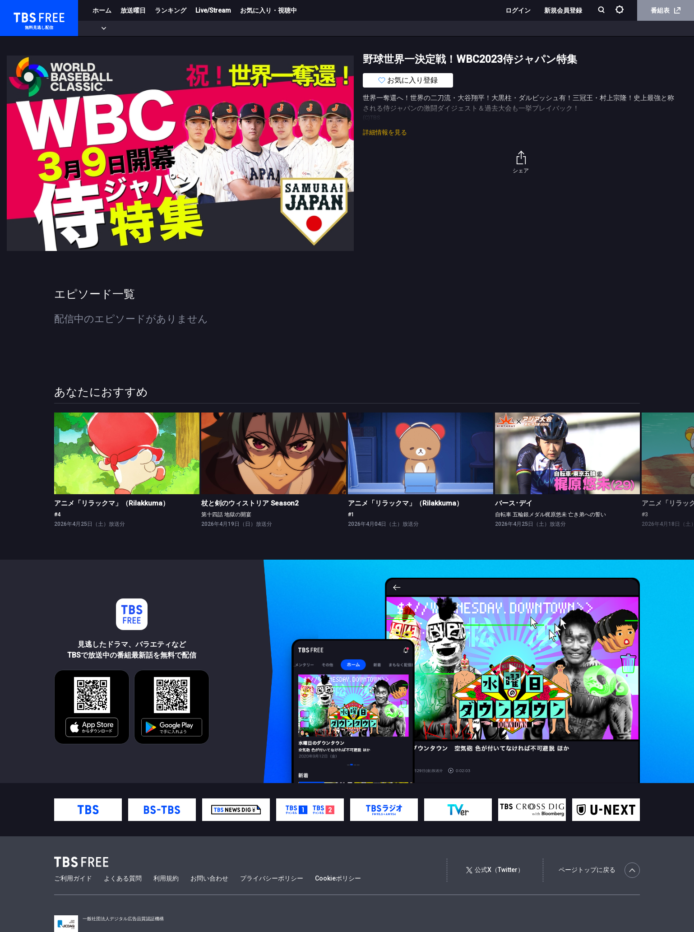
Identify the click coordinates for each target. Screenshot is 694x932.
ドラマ (182, 28)
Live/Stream (213, 10)
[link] (126, 453)
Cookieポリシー (338, 878)
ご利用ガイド (73, 878)
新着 (98, 28)
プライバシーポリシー (271, 878)
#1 (351, 514)
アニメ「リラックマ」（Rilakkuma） (111, 503)
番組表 (665, 10)
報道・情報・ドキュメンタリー (298, 28)
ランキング (170, 10)
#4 (57, 514)
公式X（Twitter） (495, 869)
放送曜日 (133, 10)
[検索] (602, 10)
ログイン (518, 10)
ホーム (102, 10)
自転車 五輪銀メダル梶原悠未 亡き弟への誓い (550, 514)
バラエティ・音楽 (225, 28)
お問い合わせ (209, 878)
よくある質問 (123, 878)
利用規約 (166, 878)
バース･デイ (513, 503)
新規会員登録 (563, 10)
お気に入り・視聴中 (268, 10)
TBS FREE (24, 16)
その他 (358, 28)
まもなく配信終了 (138, 28)
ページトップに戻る (599, 870)
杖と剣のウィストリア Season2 (250, 503)
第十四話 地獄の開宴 (226, 514)
